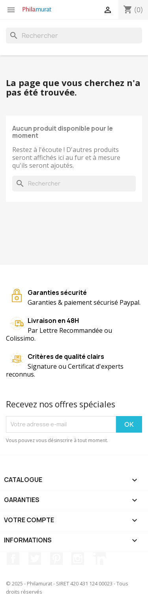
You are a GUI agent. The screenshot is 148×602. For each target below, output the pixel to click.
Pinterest (56, 558)
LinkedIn (99, 558)
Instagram (77, 558)
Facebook (13, 558)
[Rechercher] (74, 35)
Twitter (34, 558)
